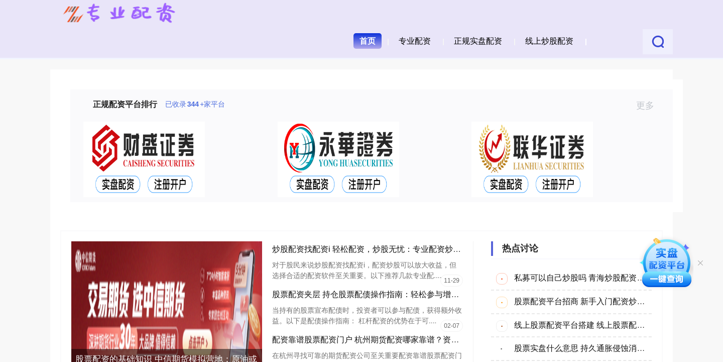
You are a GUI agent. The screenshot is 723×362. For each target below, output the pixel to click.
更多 (649, 106)
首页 (367, 41)
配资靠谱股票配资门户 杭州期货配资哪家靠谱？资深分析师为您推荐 (393, 339)
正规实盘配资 (478, 41)
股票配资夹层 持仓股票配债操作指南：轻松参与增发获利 (373, 294)
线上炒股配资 (549, 41)
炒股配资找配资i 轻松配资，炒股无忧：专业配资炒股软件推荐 (382, 249)
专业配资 (415, 41)
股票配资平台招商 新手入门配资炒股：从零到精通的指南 (615, 301)
